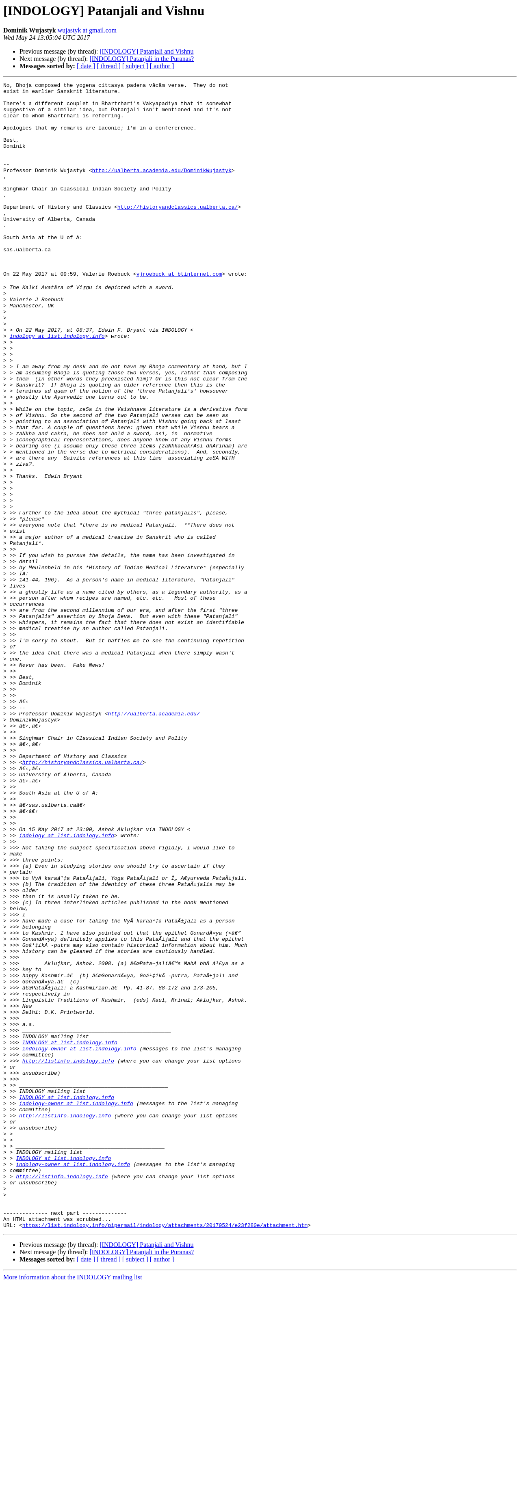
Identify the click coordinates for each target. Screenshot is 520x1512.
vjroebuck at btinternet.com (179, 312)
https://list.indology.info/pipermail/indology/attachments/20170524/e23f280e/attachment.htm (165, 1452)
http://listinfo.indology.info (68, 1255)
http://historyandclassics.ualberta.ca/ (177, 232)
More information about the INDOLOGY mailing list (72, 1504)
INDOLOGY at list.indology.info (69, 1233)
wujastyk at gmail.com (87, 30)
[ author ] (162, 66)
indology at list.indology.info (57, 385)
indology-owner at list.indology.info (79, 1240)
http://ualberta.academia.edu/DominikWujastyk (161, 188)
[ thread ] (109, 66)
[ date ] (86, 66)
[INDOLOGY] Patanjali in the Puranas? (141, 58)
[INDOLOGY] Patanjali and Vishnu (146, 51)
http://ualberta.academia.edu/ (153, 838)
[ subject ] (135, 66)
